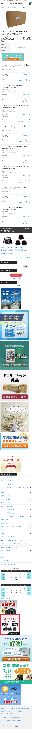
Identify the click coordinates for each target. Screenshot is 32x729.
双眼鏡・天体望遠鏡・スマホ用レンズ (10, 547)
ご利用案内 (10, 708)
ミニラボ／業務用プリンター (8, 513)
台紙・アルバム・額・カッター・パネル (11, 526)
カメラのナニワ (15, 717)
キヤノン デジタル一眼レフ (8, 477)
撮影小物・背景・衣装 (6, 506)
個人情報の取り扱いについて (8, 711)
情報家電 (3, 533)
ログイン (21, 80)
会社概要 (3, 708)
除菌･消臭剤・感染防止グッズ (8, 564)
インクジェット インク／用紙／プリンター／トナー (14, 543)
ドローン (3, 554)
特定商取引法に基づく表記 (22, 708)
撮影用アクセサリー (6, 496)
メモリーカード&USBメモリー (8, 536)
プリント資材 (4, 519)
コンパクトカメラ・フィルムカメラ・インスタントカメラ (14, 488)
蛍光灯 (2, 557)
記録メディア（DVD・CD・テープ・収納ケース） (13, 540)
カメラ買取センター (6, 720)
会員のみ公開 (26, 74)
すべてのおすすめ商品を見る (24, 257)
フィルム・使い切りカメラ (7, 509)
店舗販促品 (4, 523)
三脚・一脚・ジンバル (6, 499)
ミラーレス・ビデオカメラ (7, 484)
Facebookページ (5, 717)
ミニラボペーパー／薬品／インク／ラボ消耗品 (15, 7)
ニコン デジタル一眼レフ (7, 480)
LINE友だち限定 (5, 560)
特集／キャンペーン (6, 550)
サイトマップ (4, 713)
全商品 (2, 7)
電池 (2, 530)
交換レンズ (4, 492)
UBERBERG (16, 720)
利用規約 (20, 711)
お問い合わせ (13, 713)
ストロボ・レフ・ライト (7, 502)
